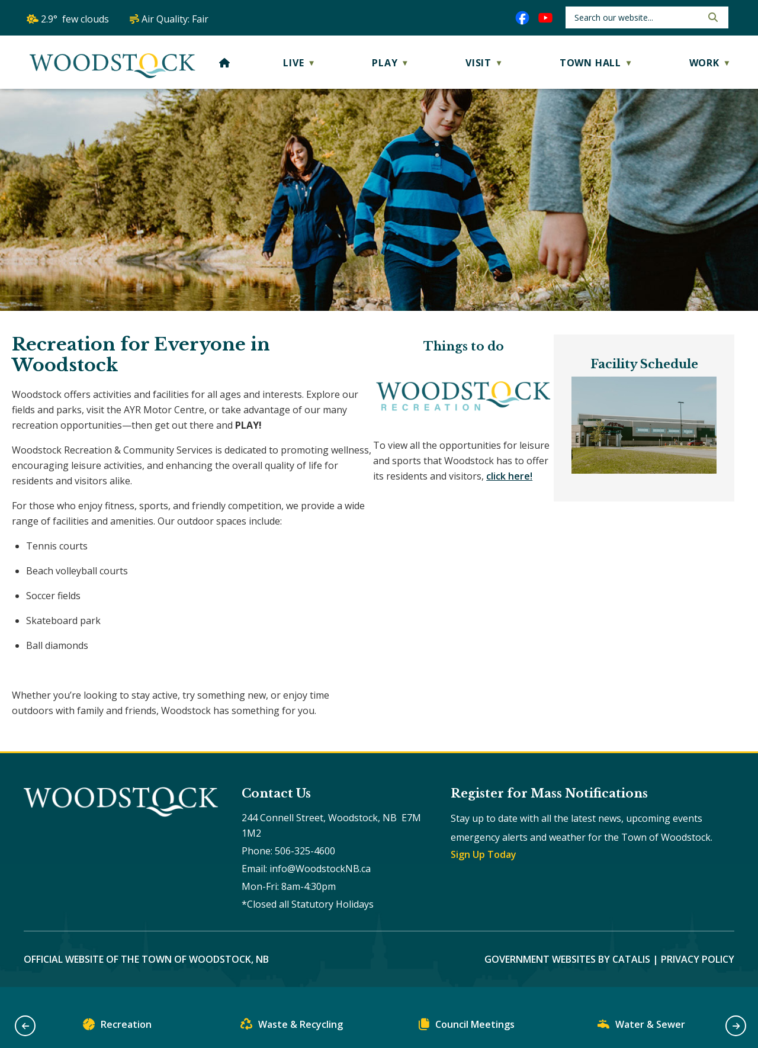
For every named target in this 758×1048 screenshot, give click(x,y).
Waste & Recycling (291, 1027)
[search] (637, 17)
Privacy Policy (697, 974)
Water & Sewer (641, 1027)
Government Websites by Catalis (567, 974)
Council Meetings (467, 1027)
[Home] (224, 62)
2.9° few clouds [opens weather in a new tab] (75, 18)
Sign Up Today (483, 869)
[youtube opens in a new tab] (545, 18)
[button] (712, 17)
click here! (47, 486)
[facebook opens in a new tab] (522, 18)
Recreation (117, 1027)
